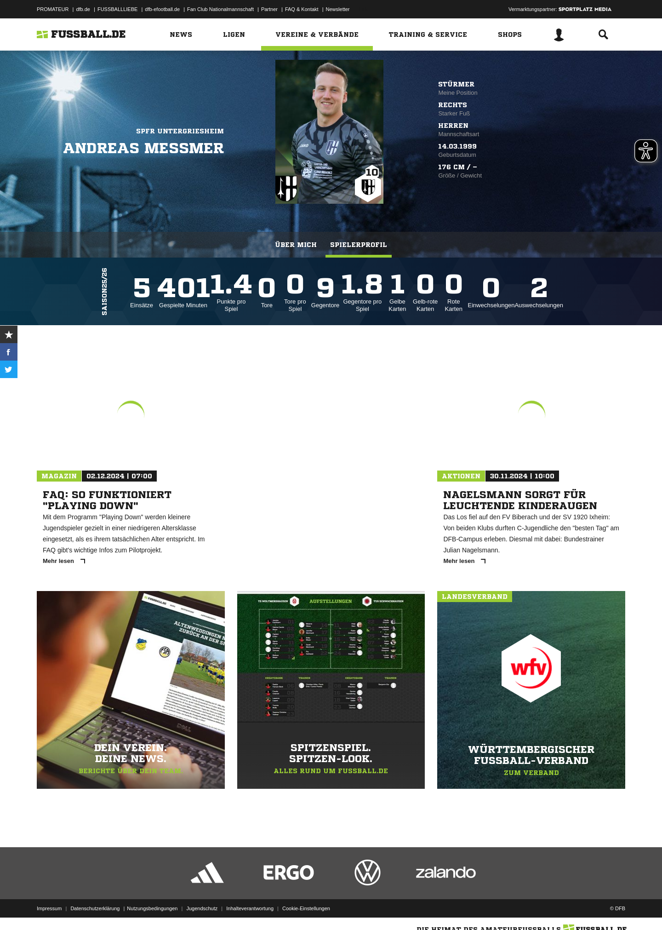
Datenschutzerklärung (95, 908)
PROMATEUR (52, 9)
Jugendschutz (201, 908)
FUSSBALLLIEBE (117, 9)
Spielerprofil (358, 244)
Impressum (49, 908)
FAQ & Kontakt (302, 9)
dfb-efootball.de (162, 9)
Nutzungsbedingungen (152, 908)
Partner (269, 9)
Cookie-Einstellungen (306, 908)
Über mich (296, 244)
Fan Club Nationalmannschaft (220, 9)
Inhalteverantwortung (250, 908)
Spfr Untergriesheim (180, 131)
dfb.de (83, 9)
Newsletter (338, 9)
